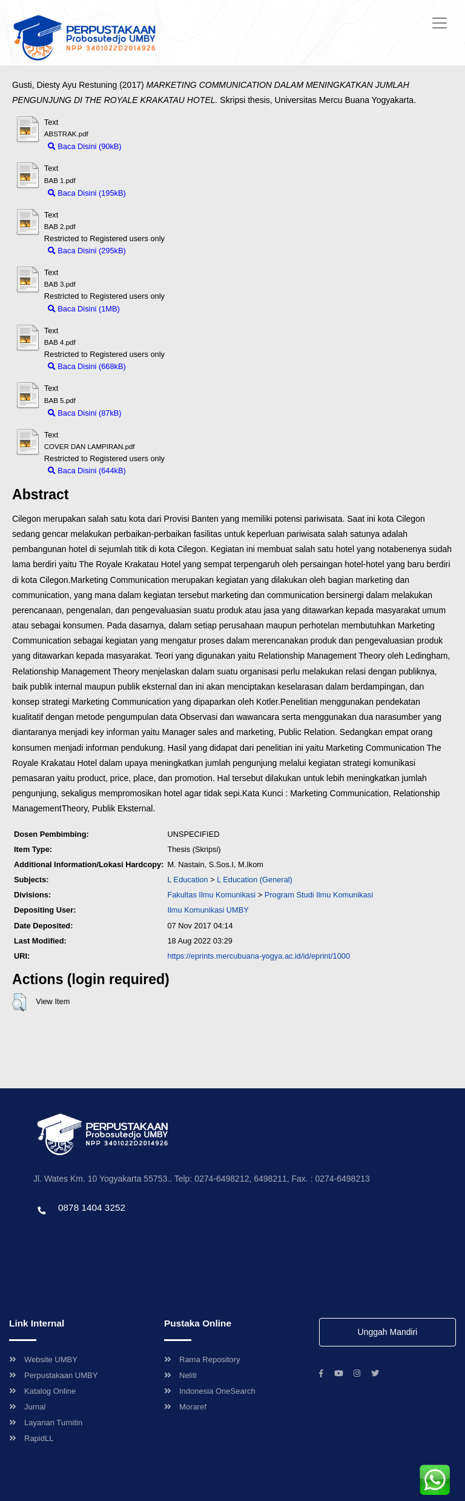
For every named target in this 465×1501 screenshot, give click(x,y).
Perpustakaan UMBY (53, 1375)
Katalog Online (42, 1391)
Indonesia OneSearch (210, 1391)
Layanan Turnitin (45, 1422)
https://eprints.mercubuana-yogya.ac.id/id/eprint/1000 (258, 955)
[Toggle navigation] (439, 23)
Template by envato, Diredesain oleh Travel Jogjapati (124, 1233)
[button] (19, 1002)
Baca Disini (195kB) (87, 193)
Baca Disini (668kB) (87, 366)
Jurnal (27, 1406)
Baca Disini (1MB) (84, 308)
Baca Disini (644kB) (87, 470)
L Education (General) (254, 879)
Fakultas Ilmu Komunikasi (211, 894)
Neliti (180, 1375)
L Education (187, 879)
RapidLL (31, 1438)
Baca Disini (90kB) (85, 146)
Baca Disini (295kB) (87, 250)
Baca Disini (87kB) (85, 413)
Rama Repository (202, 1359)
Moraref (185, 1406)
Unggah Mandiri (388, 1332)
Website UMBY (43, 1359)
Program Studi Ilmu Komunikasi (319, 894)
